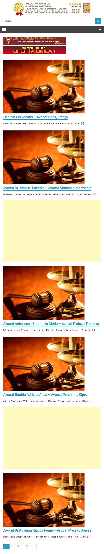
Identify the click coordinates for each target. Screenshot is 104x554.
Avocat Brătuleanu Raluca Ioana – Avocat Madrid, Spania (47, 530)
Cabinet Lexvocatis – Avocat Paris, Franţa (35, 117)
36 (27, 546)
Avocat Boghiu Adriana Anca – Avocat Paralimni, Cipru (45, 395)
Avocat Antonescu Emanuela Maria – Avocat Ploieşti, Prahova (51, 324)
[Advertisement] (52, 231)
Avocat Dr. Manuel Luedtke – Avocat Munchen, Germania (47, 188)
